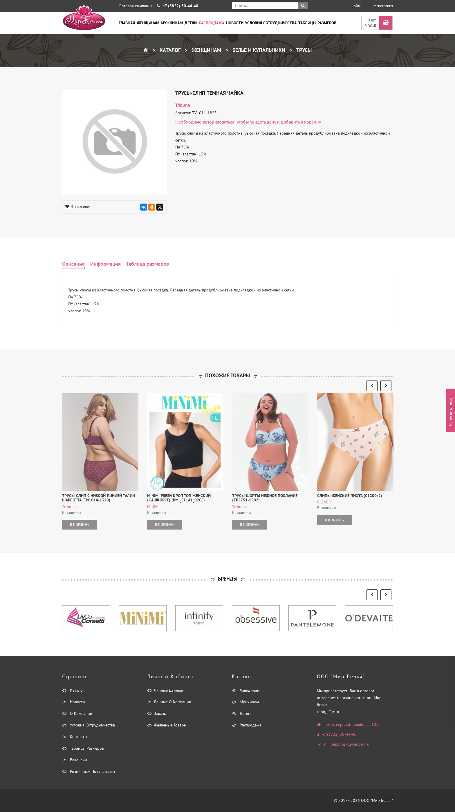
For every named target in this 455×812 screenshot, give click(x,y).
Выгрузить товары (450, 410)
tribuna (182, 105)
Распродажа (211, 23)
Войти (356, 5)
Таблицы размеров (317, 23)
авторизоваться (218, 122)
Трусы (303, 50)
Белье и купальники (258, 50)
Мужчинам (172, 23)
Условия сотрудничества (271, 23)
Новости (234, 23)
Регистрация (383, 5)
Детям (191, 23)
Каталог (169, 50)
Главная (127, 23)
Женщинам (148, 23)
